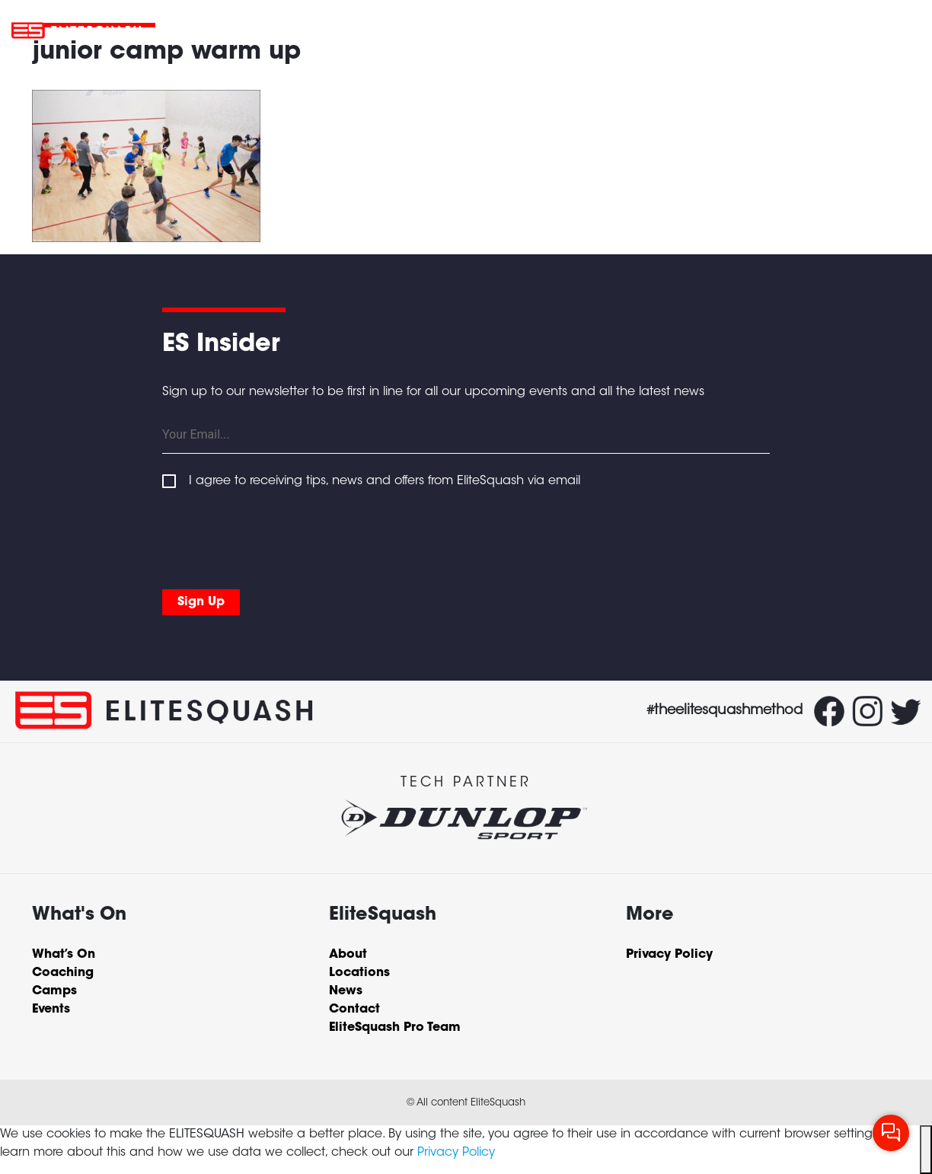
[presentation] (278, 545)
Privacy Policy (456, 1153)
